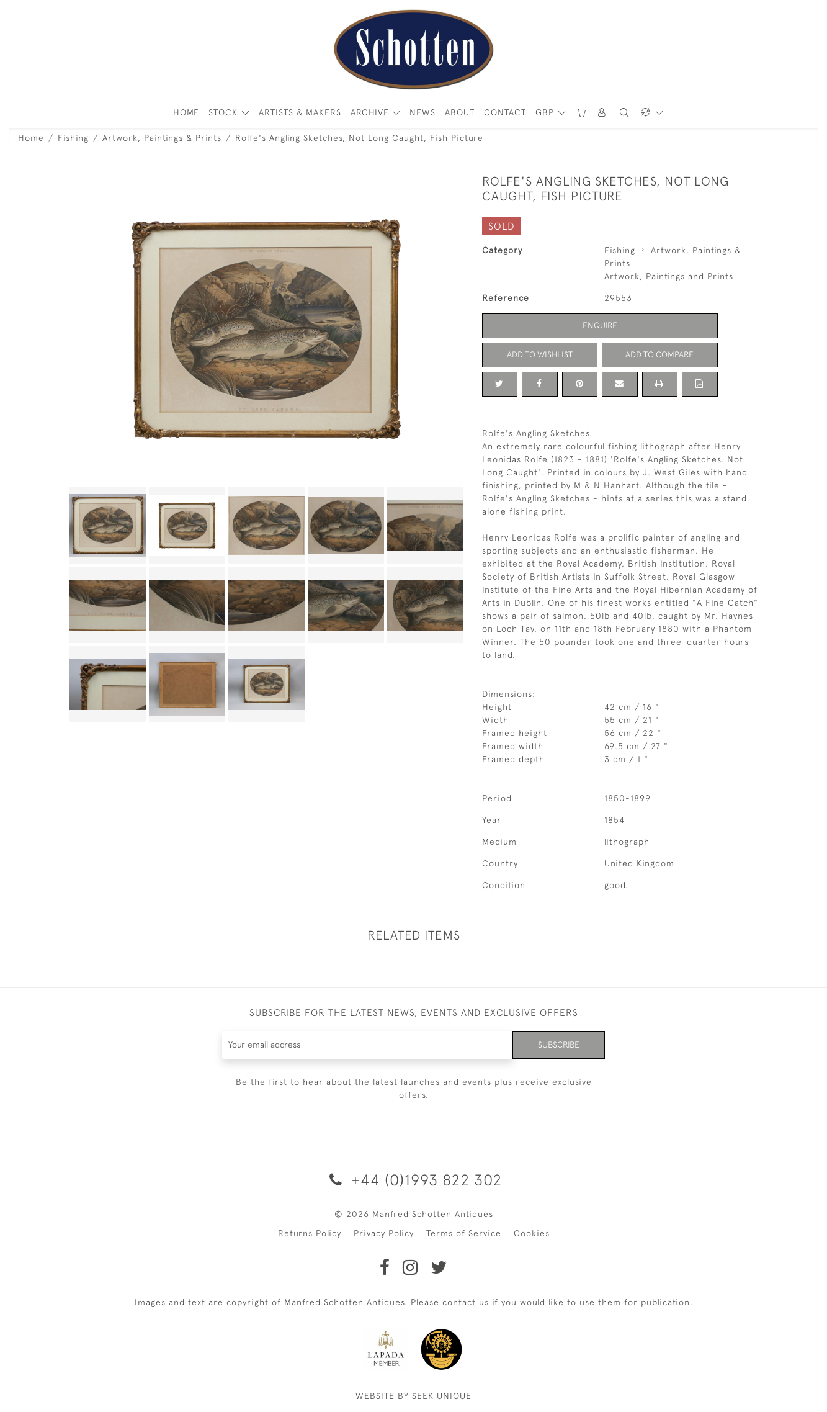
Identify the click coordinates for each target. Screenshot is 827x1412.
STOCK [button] (224, 112)
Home (31, 138)
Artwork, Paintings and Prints (668, 276)
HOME (186, 112)
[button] (602, 112)
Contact (505, 112)
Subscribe (557, 1045)
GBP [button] (546, 112)
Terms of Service (463, 1233)
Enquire (600, 325)
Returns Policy (309, 1233)
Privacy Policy (384, 1233)
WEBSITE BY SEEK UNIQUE (413, 1396)
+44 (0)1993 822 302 (413, 1180)
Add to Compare (659, 354)
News (422, 112)
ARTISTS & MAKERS (300, 112)
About (460, 112)
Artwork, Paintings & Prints (161, 138)
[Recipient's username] (367, 1045)
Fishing (73, 138)
